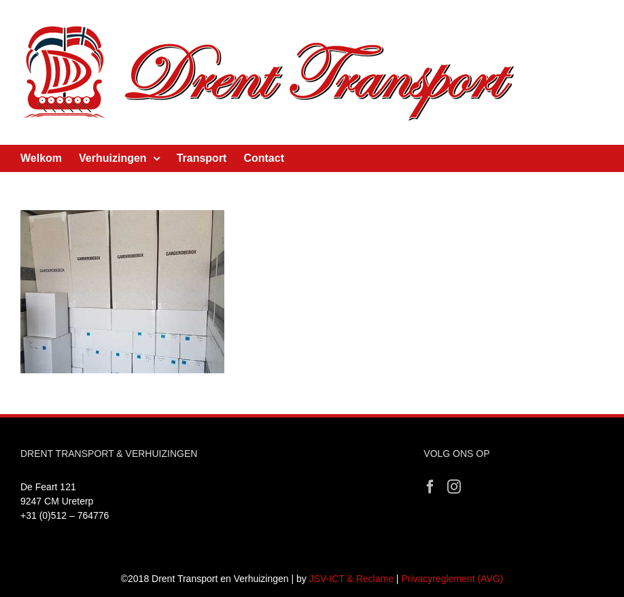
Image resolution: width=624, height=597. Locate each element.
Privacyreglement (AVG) (452, 578)
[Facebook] (430, 487)
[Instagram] (454, 487)
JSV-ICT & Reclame (351, 578)
